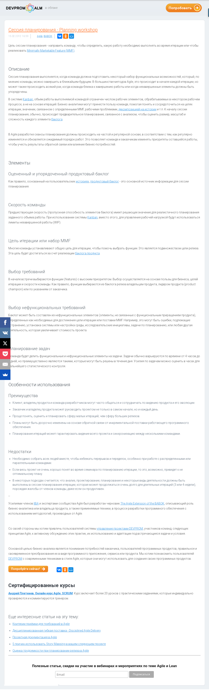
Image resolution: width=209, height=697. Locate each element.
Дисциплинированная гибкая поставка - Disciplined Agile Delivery (57, 630)
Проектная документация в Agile (35, 637)
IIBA (36, 503)
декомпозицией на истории (137, 109)
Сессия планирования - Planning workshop (53, 29)
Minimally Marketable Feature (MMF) (50, 50)
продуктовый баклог (104, 181)
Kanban (28, 99)
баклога (56, 119)
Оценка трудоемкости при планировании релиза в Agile (51, 650)
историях (82, 181)
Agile (39, 36)
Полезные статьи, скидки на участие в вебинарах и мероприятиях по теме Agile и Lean (104, 666)
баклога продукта (87, 253)
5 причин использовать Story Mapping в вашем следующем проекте (59, 644)
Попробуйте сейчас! (25, 569)
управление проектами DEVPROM (120, 528)
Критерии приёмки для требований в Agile (41, 624)
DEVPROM (15, 558)
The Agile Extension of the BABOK (142, 503)
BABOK (48, 36)
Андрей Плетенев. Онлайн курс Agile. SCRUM (40, 593)
